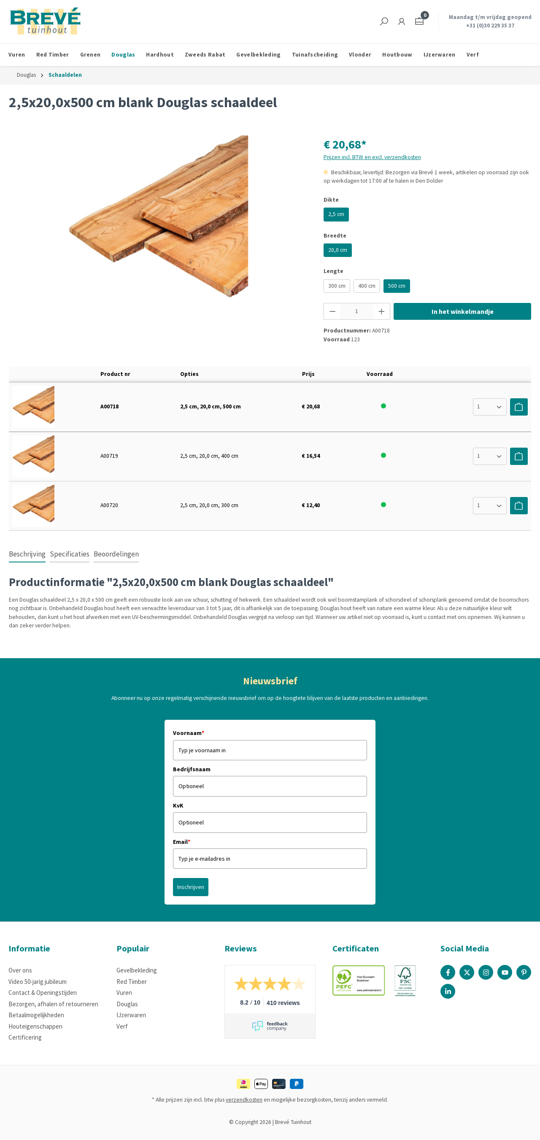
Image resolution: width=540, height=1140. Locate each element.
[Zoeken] (384, 22)
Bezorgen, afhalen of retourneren (53, 1004)
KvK (178, 805)
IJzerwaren (131, 1015)
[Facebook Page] (447, 972)
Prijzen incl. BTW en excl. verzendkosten (372, 157)
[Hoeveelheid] (356, 311)
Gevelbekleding (136, 970)
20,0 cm (337, 250)
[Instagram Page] (485, 972)
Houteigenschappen (35, 1026)
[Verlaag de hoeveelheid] (332, 311)
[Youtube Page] (504, 972)
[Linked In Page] (447, 991)
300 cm (337, 285)
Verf (122, 1026)
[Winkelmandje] (419, 22)
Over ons (20, 970)
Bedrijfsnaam (192, 769)
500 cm (396, 285)
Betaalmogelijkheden (36, 1015)
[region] (157, 226)
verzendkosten (244, 1099)
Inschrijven (190, 887)
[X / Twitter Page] (466, 972)
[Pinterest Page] (523, 972)
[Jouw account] (401, 22)
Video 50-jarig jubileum (37, 982)
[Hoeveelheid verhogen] (382, 311)
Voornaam (188, 733)
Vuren (124, 993)
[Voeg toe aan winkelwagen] (519, 406)
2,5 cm (336, 214)
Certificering (25, 1037)
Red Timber (131, 982)
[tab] (27, 555)
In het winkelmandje (463, 311)
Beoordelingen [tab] (116, 554)
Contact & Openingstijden (42, 993)
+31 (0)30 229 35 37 (490, 25)
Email (181, 842)
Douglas (127, 1004)
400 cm (366, 285)
